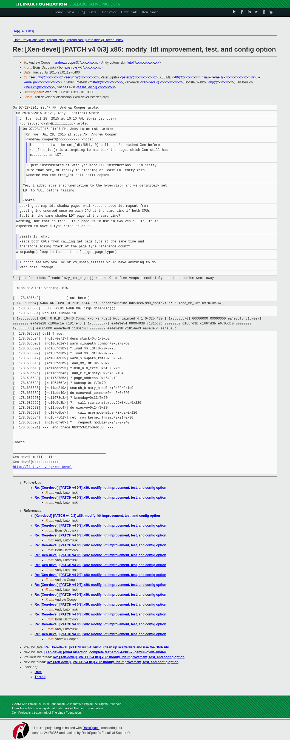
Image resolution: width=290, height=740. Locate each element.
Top (16, 31)
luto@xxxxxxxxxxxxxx (143, 62)
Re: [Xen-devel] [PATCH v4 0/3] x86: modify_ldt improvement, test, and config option (100, 488)
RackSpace (91, 728)
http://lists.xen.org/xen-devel (42, 467)
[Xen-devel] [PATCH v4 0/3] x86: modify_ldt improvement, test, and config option (97, 516)
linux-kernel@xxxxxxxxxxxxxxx (226, 77)
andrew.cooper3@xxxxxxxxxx (76, 62)
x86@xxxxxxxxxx (186, 77)
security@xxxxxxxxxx (46, 77)
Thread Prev (55, 40)
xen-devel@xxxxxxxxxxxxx (161, 82)
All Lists (27, 31)
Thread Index (114, 40)
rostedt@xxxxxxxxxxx (105, 82)
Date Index (94, 40)
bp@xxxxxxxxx (221, 82)
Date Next (37, 40)
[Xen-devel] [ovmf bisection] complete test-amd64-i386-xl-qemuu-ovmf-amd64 (105, 652)
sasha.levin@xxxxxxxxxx (96, 87)
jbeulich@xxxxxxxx (39, 87)
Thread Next (75, 40)
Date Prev (20, 40)
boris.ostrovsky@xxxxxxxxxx (80, 67)
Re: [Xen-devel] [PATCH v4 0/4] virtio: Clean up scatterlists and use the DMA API (106, 647)
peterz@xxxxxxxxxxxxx (139, 77)
